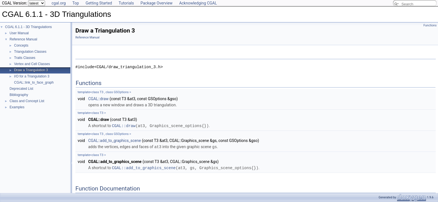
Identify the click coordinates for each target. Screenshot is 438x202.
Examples (17, 107)
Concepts (21, 45)
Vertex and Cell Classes (32, 64)
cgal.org (58, 3)
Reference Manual (23, 39)
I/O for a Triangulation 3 (31, 76)
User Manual (19, 33)
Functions (430, 25)
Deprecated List (21, 89)
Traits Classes (24, 58)
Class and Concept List (27, 101)
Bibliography (19, 95)
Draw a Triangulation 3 (31, 70)
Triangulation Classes (30, 52)
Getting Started (99, 3)
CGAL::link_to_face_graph (34, 82)
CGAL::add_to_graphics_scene (114, 140)
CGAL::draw (98, 99)
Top (75, 3)
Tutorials (126, 3)
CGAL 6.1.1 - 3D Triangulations (28, 27)
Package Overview (156, 3)
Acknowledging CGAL (198, 3)
